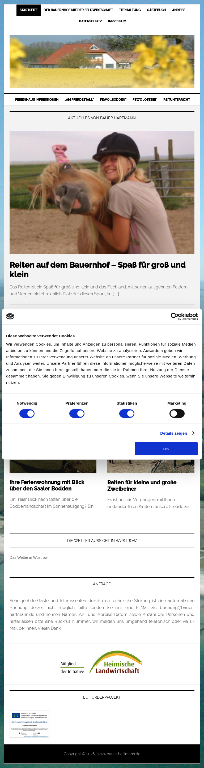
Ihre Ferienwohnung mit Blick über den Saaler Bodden (47, 485)
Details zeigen (173, 433)
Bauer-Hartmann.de (102, 61)
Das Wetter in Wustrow (29, 557)
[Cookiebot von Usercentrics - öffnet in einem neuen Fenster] (174, 316)
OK (166, 449)
